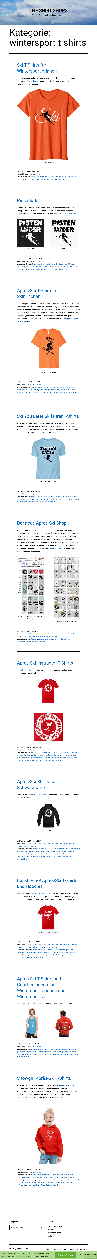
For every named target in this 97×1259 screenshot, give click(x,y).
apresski (54, 264)
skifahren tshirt (47, 1054)
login (50, 1236)
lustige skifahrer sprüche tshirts (46, 1180)
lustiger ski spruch (29, 499)
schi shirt (76, 849)
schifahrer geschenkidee (33, 1054)
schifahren (36, 266)
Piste (18, 266)
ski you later (72, 499)
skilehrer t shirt (61, 758)
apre (38, 264)
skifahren (69, 266)
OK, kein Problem (65, 1255)
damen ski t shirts (42, 179)
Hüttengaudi (62, 264)
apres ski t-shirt (48, 950)
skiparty (19, 395)
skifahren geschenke (37, 758)
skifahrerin (20, 269)
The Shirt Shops (48, 10)
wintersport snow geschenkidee (27, 1185)
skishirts (76, 758)
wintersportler (62, 269)
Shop (34, 81)
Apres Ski (48, 264)
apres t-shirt (69, 849)
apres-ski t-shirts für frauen (50, 1177)
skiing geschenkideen (71, 1054)
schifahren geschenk (56, 952)
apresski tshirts (30, 952)
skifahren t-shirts (62, 854)
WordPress (83, 1249)
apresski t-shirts (47, 752)
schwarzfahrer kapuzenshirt (49, 851)
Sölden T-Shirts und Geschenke (35, 636)
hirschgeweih (38, 390)
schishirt (60, 755)
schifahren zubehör (38, 755)
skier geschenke (29, 955)
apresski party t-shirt (28, 179)
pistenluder (24, 266)
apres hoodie (35, 849)
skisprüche (27, 760)
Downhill (57, 496)
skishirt (69, 758)
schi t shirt (20, 851)
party (58, 390)
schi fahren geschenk (61, 1052)
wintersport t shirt (61, 179)
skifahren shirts (51, 854)
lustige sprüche (58, 752)
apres (42, 264)
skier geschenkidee (23, 758)
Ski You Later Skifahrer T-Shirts (48, 416)
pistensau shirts (66, 390)
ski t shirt (51, 179)
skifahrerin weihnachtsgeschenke (43, 1182)
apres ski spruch (36, 950)
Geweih (25, 390)
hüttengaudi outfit (47, 1052)
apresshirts (21, 952)
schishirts (67, 755)
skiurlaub (40, 269)
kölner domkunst (54, 1233)
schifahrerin (44, 266)
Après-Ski (28, 81)
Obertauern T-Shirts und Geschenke (50, 634)
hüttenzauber (71, 264)
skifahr (63, 266)
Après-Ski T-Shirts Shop (69, 1085)
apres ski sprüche (59, 387)
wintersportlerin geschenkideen (49, 1185)
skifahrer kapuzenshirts (32, 856)
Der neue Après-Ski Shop (42, 523)
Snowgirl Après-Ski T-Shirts (44, 1078)
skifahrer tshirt (45, 856)
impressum (52, 1230)
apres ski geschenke (51, 177)
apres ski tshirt (36, 752)
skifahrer (76, 266)
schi (30, 266)
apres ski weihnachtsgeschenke (56, 1175)
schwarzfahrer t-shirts (66, 851)
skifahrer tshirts (50, 758)
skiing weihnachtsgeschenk (64, 1182)
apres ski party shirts (45, 387)
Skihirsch (56, 392)
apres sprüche (70, 950)
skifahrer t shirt (58, 1054)
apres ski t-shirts (64, 177)
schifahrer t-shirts (70, 952)
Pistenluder (28, 200)
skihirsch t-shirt (65, 392)
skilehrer (74, 392)
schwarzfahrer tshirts (24, 854)
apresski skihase (29, 1180)
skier (58, 266)
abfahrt (33, 496)
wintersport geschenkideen (34, 957)
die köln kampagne (55, 1226)
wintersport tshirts (23, 1057)
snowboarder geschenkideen (36, 642)
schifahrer (28, 392)
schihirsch (35, 392)
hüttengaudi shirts (50, 390)
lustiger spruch (69, 752)
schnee (51, 266)
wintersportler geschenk (54, 760)
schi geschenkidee (42, 952)
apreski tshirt (64, 1177)
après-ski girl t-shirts (34, 1177)
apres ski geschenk (37, 177)
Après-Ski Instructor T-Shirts (45, 663)
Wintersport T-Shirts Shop (29, 1004)
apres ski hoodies (46, 849)
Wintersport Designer (57, 548)
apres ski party (48, 496)
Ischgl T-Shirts (33, 634)
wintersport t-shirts (34, 174)
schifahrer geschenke (32, 851)
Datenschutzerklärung (53, 1249)
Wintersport (53, 269)
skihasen (34, 269)
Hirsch (31, 390)
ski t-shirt (74, 755)
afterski (33, 264)
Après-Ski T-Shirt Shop (67, 214)
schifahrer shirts (50, 755)
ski (55, 266)
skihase (27, 269)
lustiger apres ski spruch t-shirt (68, 1180)
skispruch (20, 760)
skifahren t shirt (41, 955)
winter (46, 269)
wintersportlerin (50, 502)
